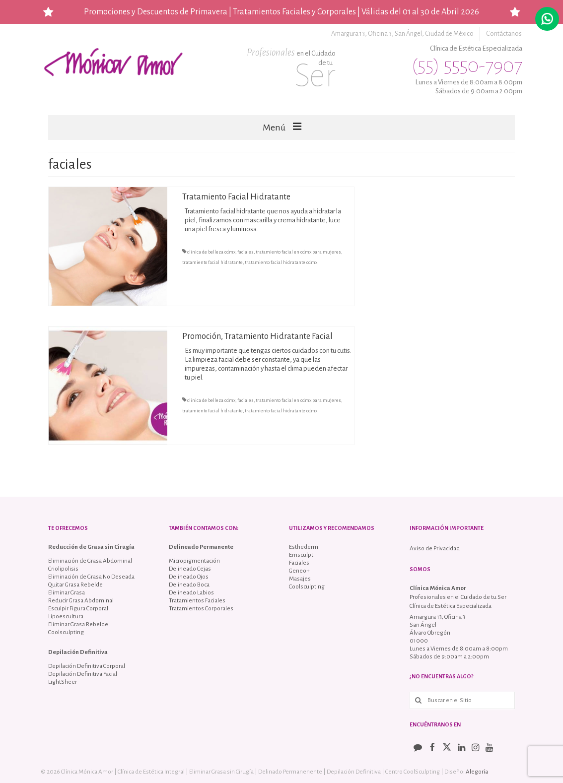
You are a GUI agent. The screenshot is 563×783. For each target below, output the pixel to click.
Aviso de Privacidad (435, 548)
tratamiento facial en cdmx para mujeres (298, 252)
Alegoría (477, 772)
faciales (245, 252)
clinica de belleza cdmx (211, 252)
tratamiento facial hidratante (212, 262)
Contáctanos (504, 33)
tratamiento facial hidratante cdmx (281, 262)
